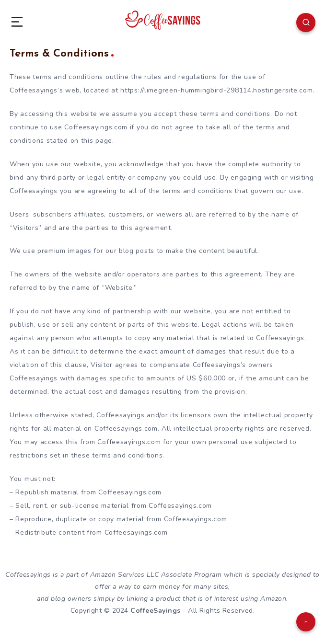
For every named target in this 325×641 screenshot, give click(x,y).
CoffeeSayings (155, 610)
